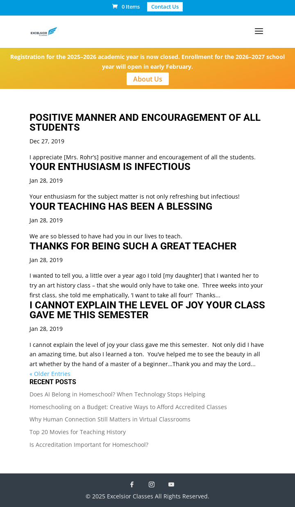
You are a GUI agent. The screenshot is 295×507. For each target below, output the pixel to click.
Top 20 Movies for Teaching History (78, 432)
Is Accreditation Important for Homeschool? (89, 444)
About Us (147, 79)
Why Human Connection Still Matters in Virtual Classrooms (110, 419)
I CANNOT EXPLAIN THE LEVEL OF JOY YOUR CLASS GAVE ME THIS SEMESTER (147, 310)
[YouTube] (171, 484)
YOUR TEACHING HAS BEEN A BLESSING (121, 206)
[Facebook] (132, 484)
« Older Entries (50, 374)
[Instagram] (151, 484)
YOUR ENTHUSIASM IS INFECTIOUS (110, 166)
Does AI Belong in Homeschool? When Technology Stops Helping (117, 394)
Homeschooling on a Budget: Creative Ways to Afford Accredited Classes (128, 407)
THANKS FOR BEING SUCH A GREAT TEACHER (133, 246)
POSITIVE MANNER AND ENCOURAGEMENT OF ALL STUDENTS (145, 122)
